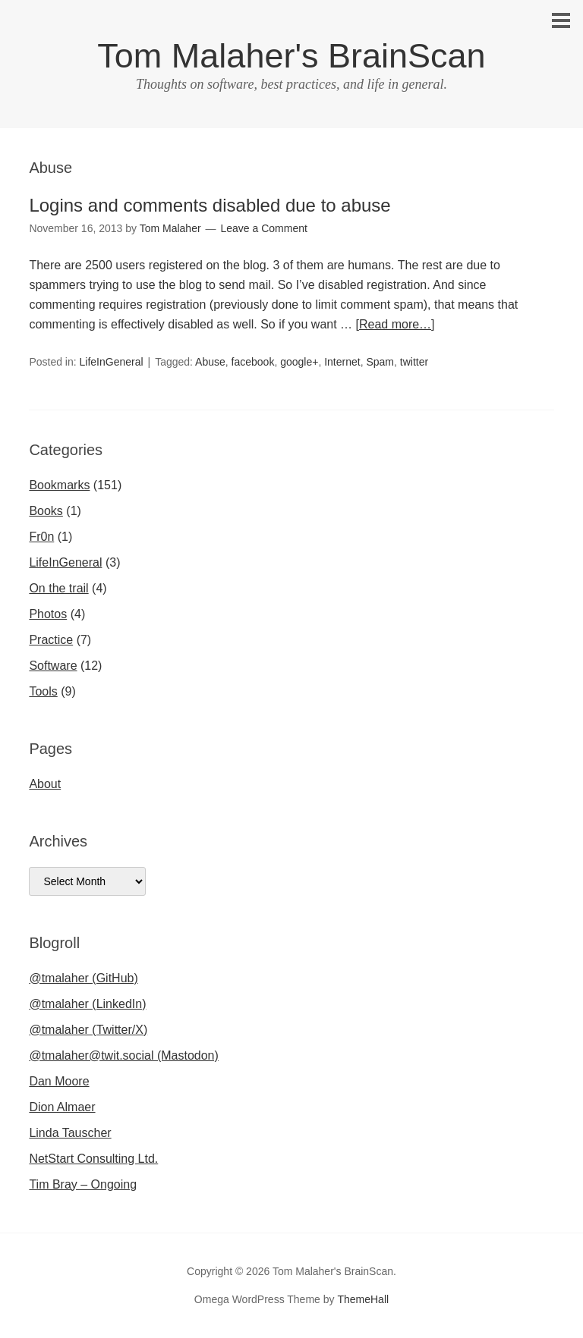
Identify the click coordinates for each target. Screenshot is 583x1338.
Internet (342, 362)
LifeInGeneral (111, 362)
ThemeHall (363, 1299)
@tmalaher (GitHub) (83, 978)
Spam (380, 362)
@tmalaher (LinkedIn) (87, 1003)
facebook (253, 362)
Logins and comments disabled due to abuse (209, 205)
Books (45, 510)
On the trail (58, 588)
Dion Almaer (62, 1107)
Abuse (210, 362)
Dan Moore (59, 1081)
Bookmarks (59, 485)
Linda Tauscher (70, 1132)
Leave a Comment (264, 228)
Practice (51, 639)
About (45, 783)
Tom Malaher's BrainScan (291, 55)
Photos (48, 614)
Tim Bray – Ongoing (83, 1184)
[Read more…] (395, 324)
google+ (299, 362)
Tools (43, 691)
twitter (414, 362)
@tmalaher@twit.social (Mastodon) (123, 1055)
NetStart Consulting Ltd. (93, 1158)
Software (53, 665)
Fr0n (41, 536)
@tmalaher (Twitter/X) (88, 1029)
